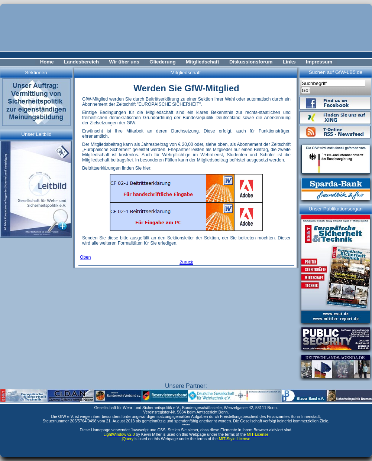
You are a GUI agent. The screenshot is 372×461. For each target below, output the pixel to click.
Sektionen (36, 72)
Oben (85, 257)
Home (47, 62)
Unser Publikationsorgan (335, 209)
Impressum (319, 62)
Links (289, 62)
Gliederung (162, 62)
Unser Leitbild (36, 134)
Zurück (186, 262)
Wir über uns (124, 62)
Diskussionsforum (250, 62)
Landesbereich (81, 62)
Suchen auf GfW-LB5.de (335, 72)
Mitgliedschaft (202, 62)
